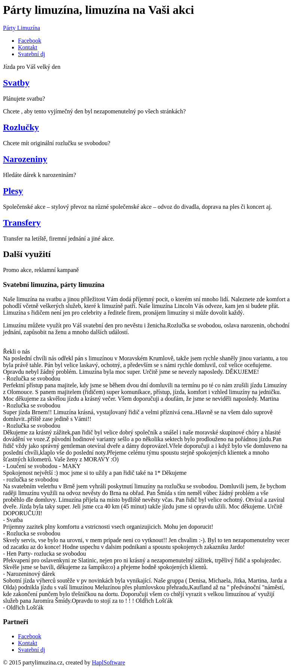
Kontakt (27, 47)
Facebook (29, 40)
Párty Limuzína (21, 28)
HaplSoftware (108, 662)
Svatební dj (31, 54)
